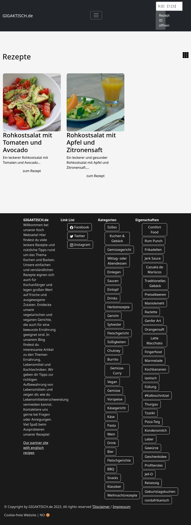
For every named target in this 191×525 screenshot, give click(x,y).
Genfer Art (153, 320)
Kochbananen (155, 369)
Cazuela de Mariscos (154, 269)
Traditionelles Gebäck (155, 283)
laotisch (151, 378)
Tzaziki (150, 413)
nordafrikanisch (157, 500)
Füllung (150, 387)
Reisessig (152, 483)
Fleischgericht (118, 333)
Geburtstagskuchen (160, 491)
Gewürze (151, 448)
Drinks (112, 298)
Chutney (113, 350)
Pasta (111, 425)
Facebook (79, 227)
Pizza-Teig (152, 421)
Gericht (113, 315)
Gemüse (113, 390)
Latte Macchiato (155, 340)
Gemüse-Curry (117, 370)
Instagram (80, 244)
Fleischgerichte (119, 460)
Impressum (122, 506)
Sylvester (114, 324)
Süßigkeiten (116, 342)
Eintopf (113, 289)
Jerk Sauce (153, 258)
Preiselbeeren (155, 294)
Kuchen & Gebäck (117, 238)
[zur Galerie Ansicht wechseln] (186, 55)
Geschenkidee (156, 456)
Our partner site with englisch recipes (35, 447)
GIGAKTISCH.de (17, 15)
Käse (111, 416)
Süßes (112, 227)
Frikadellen (153, 249)
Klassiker (114, 486)
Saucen (113, 281)
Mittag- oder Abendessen (117, 261)
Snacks (112, 478)
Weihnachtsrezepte (122, 495)
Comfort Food (154, 229)
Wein (111, 434)
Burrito (112, 359)
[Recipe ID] (169, 6)
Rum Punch (154, 241)
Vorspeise (114, 399)
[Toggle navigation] (96, 15)
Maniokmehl (154, 303)
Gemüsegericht (119, 249)
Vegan (112, 382)
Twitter (77, 236)
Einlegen (114, 272)
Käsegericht (116, 408)
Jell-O (149, 474)
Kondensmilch (156, 430)
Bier (110, 451)
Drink (111, 443)
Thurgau (151, 404)
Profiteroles (154, 465)
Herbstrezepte (118, 307)
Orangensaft (154, 329)
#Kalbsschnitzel (157, 395)
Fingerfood (153, 352)
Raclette (151, 312)
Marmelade (154, 360)
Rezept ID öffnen (162, 20)
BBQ (110, 469)
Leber (149, 439)
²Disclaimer (101, 506)
